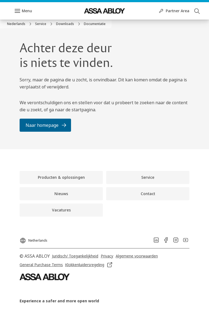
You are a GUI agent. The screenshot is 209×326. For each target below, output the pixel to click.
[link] (20, 24)
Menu (27, 10)
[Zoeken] (197, 11)
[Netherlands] (33, 239)
